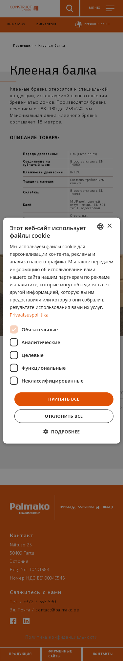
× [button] (109, 226)
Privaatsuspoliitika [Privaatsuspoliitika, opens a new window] (29, 315)
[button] (61, 431)
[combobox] (100, 226)
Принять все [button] (63, 399)
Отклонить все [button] (64, 416)
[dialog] (61, 330)
